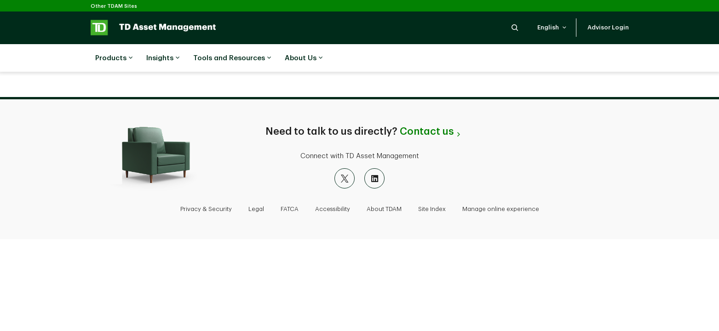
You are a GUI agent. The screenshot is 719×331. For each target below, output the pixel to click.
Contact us (427, 131)
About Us (303, 58)
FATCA (290, 209)
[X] (344, 178)
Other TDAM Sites (114, 6)
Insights (162, 58)
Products (113, 58)
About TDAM (384, 209)
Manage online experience (500, 209)
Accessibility (332, 209)
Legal (256, 209)
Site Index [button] (432, 209)
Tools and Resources (232, 58)
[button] (515, 27)
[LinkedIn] (374, 178)
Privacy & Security (206, 209)
